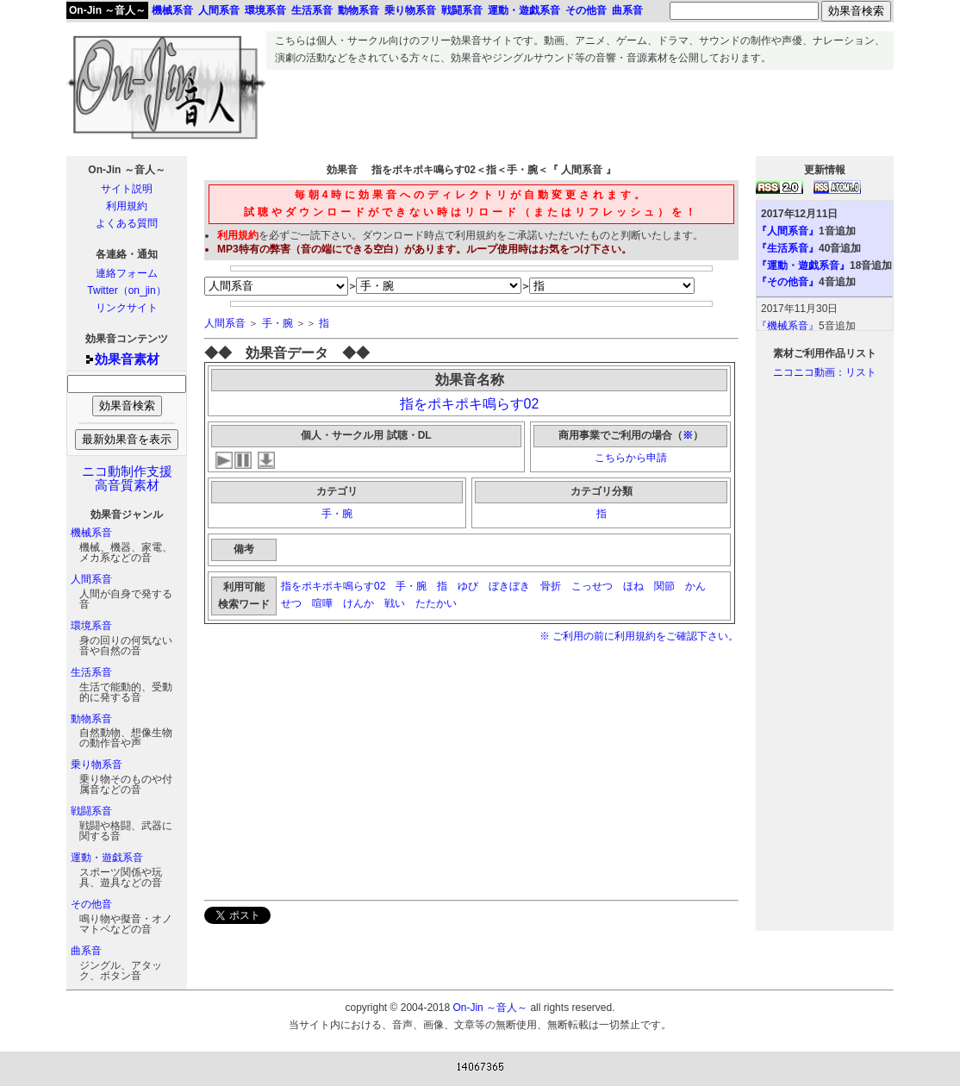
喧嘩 (322, 603)
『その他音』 (788, 282)
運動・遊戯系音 (107, 858)
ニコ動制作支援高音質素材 (127, 478)
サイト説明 (127, 189)
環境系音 (91, 626)
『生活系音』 (788, 248)
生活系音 (91, 672)
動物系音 (91, 719)
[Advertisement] (580, 108)
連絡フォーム (127, 273)
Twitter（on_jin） (126, 290)
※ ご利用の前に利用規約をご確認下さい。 (639, 636)
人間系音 (91, 579)
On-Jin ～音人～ (107, 10)
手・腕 (277, 323)
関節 (664, 586)
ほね (633, 586)
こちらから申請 (631, 458)
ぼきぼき (509, 586)
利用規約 (126, 206)
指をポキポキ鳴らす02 (469, 403)
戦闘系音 (91, 811)
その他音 (91, 904)
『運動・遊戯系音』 (803, 265)
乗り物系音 (96, 764)
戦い (394, 603)
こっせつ (592, 586)
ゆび (468, 586)
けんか (358, 603)
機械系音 (91, 533)
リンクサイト (127, 308)
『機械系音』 (788, 326)
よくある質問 (127, 223)
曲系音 (86, 951)
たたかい (437, 603)
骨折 (550, 586)
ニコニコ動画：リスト (824, 372)
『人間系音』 (788, 231)
